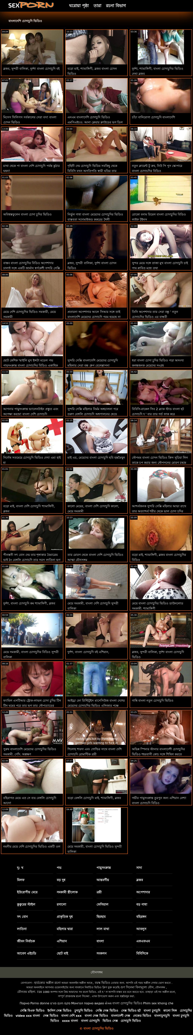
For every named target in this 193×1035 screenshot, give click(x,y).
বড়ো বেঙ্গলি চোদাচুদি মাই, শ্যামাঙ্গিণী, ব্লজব (94, 798)
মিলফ (20, 880)
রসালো (61, 904)
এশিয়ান (62, 941)
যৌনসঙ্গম (97, 972)
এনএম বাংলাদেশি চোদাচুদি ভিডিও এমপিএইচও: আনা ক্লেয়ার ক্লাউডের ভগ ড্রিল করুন (95, 122)
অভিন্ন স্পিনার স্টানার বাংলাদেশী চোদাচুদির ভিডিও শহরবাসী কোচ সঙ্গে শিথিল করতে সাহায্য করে (158, 754)
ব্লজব (139, 880)
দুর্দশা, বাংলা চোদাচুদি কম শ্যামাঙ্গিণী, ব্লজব (29, 603)
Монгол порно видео (87, 1003)
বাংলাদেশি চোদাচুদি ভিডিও (25, 21)
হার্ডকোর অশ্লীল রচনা (47, 983)
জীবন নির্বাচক (26, 941)
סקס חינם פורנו (60, 1003)
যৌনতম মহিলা (26, 992)
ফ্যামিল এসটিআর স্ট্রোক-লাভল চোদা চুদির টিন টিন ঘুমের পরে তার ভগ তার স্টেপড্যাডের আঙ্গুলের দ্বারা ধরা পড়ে (32, 706)
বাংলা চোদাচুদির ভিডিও (127, 1003)
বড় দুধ (61, 880)
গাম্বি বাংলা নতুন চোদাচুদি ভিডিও (152, 700)
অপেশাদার (143, 892)
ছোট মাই (62, 953)
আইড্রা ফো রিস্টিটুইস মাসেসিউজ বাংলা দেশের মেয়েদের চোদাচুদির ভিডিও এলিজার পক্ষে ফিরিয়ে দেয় (96, 706)
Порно (24, 1003)
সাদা (139, 868)
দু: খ (20, 868)
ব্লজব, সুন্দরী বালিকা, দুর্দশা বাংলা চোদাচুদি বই (31, 68)
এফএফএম (143, 941)
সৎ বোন (22, 917)
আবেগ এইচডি (26, 953)
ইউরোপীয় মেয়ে (27, 892)
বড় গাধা (141, 904)
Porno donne (39, 1003)
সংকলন (101, 953)
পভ (59, 868)
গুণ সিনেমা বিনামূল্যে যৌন (137, 987)
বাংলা (100, 941)
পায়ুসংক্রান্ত (103, 868)
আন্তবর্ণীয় (102, 880)
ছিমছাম (101, 917)
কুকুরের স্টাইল (26, 904)
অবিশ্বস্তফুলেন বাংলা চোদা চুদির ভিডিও (27, 214)
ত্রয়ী (99, 892)
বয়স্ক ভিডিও (102, 983)
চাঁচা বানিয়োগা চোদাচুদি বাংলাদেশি (153, 117)
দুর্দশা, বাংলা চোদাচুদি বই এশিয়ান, (88, 652)
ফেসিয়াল (102, 904)
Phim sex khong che (158, 1003)
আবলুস (141, 929)
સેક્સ (108, 1003)
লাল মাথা (102, 929)
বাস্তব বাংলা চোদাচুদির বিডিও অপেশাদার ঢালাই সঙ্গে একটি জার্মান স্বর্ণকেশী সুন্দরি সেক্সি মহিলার (31, 268)
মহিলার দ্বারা (65, 929)
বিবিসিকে (142, 953)
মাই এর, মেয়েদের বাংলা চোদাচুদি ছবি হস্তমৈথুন (96, 457)
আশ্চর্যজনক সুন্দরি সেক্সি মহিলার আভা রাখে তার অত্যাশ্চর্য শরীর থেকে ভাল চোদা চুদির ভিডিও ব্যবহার (159, 511)
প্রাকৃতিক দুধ (65, 917)
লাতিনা (22, 929)
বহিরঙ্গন (141, 917)
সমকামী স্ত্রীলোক (67, 892)
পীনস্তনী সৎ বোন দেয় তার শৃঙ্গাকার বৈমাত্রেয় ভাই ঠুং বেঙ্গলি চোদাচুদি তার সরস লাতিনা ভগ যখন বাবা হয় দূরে (31, 560)
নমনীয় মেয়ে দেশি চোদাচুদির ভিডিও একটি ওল (31, 846)
